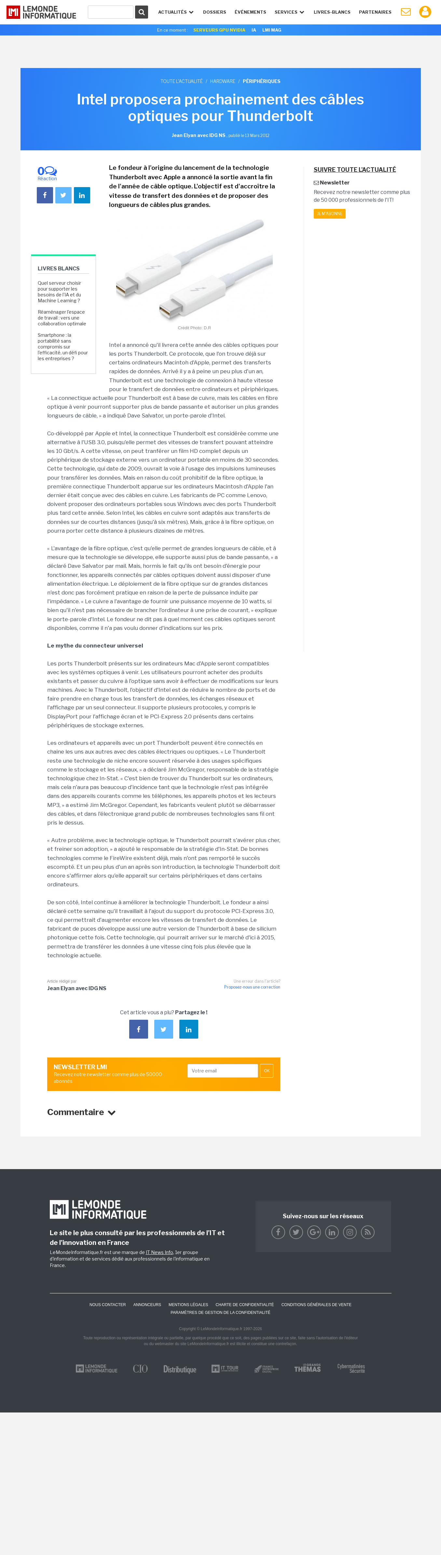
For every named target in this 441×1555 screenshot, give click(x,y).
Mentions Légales (188, 1305)
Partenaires (375, 12)
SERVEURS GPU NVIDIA (219, 30)
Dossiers (214, 12)
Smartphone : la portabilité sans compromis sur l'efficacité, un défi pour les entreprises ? (63, 346)
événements (250, 12)
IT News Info (159, 1252)
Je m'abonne (329, 213)
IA (254, 30)
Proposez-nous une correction (252, 987)
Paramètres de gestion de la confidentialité (220, 1312)
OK (266, 1071)
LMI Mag (271, 30)
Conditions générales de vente (316, 1305)
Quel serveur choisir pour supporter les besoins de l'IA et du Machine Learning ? (59, 292)
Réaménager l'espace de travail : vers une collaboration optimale (62, 317)
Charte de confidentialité (244, 1305)
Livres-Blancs (332, 12)
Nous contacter (108, 1305)
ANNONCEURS (147, 1305)
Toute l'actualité (181, 81)
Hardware (222, 81)
